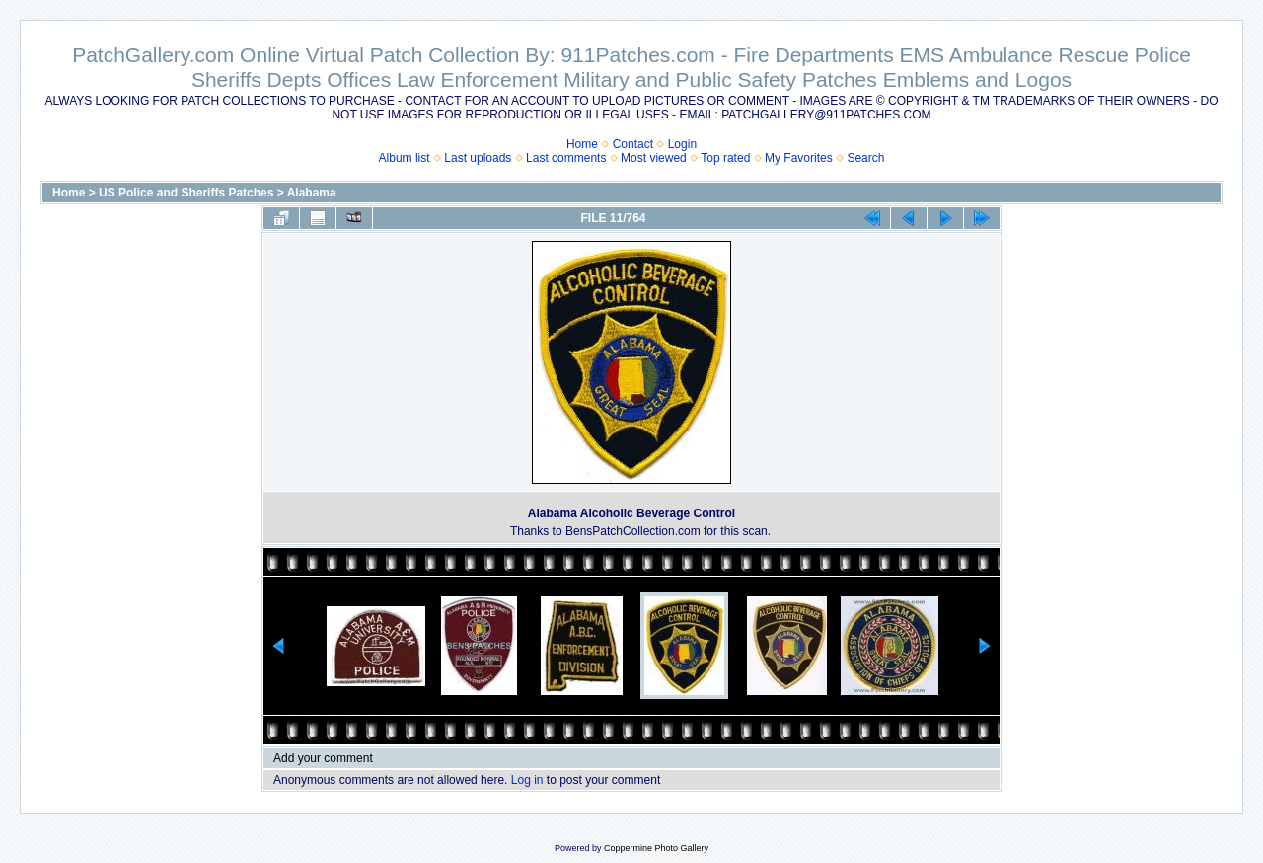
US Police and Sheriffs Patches (186, 192)
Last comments (566, 158)
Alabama (311, 192)
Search (865, 158)
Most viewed (654, 158)
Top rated (725, 158)
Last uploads (477, 158)
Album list (404, 158)
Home (582, 144)
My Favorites (799, 158)
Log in (527, 780)
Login (682, 144)
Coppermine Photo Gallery (656, 848)
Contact (633, 144)
